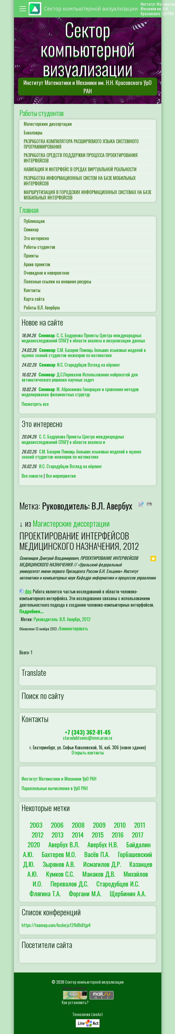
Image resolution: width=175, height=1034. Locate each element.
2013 (58, 834)
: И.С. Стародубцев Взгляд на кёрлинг (79, 364)
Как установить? (75, 1002)
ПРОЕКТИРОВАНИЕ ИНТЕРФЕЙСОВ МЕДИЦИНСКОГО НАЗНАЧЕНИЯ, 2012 (79, 540)
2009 (99, 825)
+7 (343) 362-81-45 (88, 732)
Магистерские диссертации (48, 124)
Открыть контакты (88, 752)
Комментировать (73, 628)
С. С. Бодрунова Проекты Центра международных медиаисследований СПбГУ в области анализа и (73, 439)
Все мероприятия (61, 475)
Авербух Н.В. (102, 844)
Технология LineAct (87, 1014)
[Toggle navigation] (23, 8)
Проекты (31, 255)
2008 (78, 825)
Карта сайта (34, 299)
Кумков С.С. (60, 874)
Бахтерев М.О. (58, 854)
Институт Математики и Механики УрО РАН (59, 778)
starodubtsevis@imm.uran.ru (87, 738)
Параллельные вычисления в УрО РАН (55, 788)
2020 (34, 844)
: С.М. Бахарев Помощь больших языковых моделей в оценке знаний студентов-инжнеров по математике (84, 352)
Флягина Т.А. (45, 893)
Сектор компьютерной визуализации (94, 982)
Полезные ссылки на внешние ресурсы (57, 281)
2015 (97, 834)
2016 (118, 834)
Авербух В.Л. (63, 844)
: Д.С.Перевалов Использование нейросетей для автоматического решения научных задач (80, 377)
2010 (120, 825)
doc (28, 591)
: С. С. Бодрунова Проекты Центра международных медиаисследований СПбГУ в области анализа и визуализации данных (83, 338)
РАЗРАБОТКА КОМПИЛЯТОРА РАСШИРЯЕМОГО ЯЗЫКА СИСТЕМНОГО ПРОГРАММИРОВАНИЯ (81, 144)
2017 (137, 834)
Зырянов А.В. (59, 864)
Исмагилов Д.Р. (102, 864)
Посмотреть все (35, 404)
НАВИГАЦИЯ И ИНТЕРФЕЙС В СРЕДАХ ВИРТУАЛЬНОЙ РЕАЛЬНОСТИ (80, 169)
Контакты (32, 290)
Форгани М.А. (85, 893)
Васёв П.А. (96, 854)
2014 (78, 834)
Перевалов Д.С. (69, 883)
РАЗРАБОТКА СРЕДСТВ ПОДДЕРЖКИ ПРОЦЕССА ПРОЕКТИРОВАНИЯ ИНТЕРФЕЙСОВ (81, 158)
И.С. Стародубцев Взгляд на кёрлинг (70, 466)
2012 (86, 619)
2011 (139, 825)
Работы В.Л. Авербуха (42, 307)
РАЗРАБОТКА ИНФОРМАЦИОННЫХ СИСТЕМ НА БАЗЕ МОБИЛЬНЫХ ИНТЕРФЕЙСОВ (80, 181)
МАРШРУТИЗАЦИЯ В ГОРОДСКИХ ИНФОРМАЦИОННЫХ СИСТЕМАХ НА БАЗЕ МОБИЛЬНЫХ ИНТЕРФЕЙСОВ (87, 195)
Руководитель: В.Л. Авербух (57, 619)
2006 (57, 825)
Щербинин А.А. (127, 893)
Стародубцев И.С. (117, 883)
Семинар (31, 229)
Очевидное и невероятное (46, 272)
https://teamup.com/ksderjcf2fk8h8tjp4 (56, 925)
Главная (28, 210)
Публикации (34, 221)
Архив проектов (37, 264)
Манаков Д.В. (98, 874)
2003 (36, 825)
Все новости (32, 475)
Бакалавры (33, 132)
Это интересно (36, 238)
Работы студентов (41, 113)
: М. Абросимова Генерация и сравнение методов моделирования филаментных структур (80, 392)
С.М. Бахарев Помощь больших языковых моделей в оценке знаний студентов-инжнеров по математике (81, 454)
